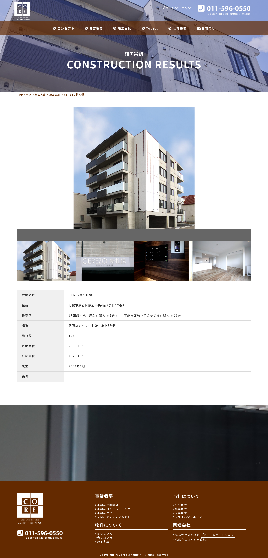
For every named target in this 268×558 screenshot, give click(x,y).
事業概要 (96, 28)
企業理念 (180, 513)
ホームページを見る (218, 535)
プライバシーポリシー (178, 7)
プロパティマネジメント (113, 517)
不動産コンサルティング (113, 509)
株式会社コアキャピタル (191, 539)
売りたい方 (103, 537)
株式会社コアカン (186, 534)
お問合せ (208, 28)
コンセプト (66, 28)
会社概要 (180, 28)
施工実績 (125, 28)
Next (254, 261)
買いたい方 (103, 533)
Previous (14, 261)
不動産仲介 (103, 513)
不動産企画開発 (107, 505)
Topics (152, 28)
